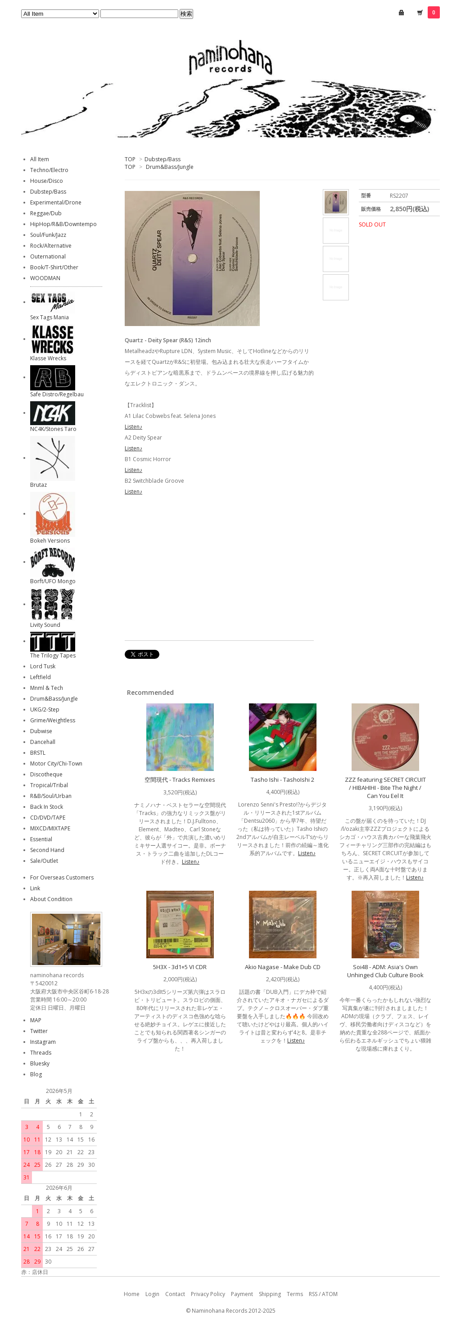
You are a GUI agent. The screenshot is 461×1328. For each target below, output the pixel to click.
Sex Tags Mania (49, 317)
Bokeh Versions (50, 540)
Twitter (39, 1031)
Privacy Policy (208, 1294)
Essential (41, 839)
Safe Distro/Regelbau (57, 394)
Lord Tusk (42, 666)
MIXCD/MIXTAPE (50, 828)
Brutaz (38, 485)
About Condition (51, 899)
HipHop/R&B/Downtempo (63, 224)
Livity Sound (45, 625)
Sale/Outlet (44, 861)
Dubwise (41, 731)
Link (35, 888)
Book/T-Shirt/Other (54, 267)
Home (132, 1294)
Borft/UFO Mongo (53, 581)
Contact (175, 1294)
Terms (295, 1294)
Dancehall (42, 742)
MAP (35, 1020)
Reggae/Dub (46, 213)
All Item (39, 159)
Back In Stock (46, 807)
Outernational (48, 256)
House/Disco (46, 181)
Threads (40, 1052)
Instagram (43, 1042)
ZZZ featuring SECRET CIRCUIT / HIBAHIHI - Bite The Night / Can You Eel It (385, 787)
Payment (242, 1294)
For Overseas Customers (62, 877)
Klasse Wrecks (48, 358)
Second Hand (47, 850)
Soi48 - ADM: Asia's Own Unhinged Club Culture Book (385, 971)
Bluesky (40, 1063)
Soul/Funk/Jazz (48, 235)
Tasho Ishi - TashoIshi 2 (282, 779)
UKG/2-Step (44, 709)
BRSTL (37, 753)
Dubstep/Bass (163, 159)
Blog (36, 1074)
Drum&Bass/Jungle (170, 167)
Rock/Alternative (51, 245)
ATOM (330, 1294)
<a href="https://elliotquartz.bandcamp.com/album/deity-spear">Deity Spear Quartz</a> (219, 569)
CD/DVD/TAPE (47, 817)
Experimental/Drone (55, 202)
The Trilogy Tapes (53, 655)
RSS (313, 1294)
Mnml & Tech (46, 688)
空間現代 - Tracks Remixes (180, 779)
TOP (130, 159)
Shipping (270, 1294)
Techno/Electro (49, 170)
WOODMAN (45, 278)
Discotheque (46, 774)
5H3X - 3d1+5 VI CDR (180, 967)
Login (152, 1294)
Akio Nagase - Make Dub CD (283, 967)
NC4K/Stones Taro (53, 429)
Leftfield (40, 677)
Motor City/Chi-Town (56, 763)
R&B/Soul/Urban (51, 796)
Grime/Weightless (52, 720)
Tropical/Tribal (49, 785)
